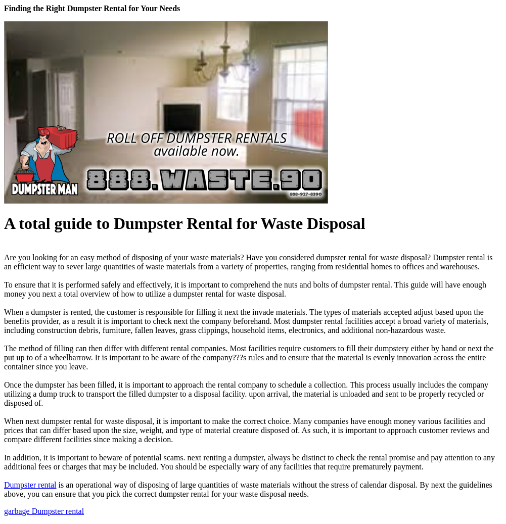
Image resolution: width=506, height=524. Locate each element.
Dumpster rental (30, 485)
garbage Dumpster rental (44, 511)
